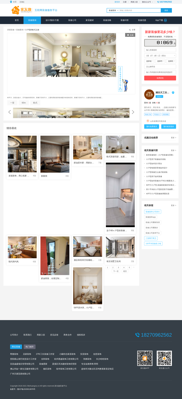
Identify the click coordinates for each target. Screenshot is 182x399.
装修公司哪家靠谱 (153, 222)
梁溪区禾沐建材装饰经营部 (64, 364)
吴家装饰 (27, 354)
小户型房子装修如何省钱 (156, 159)
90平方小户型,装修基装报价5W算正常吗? (161, 185)
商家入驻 (134, 2)
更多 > (173, 138)
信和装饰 (45, 359)
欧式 (35, 103)
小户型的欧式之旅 (32, 30)
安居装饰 (84, 354)
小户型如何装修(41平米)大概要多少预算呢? (161, 181)
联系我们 (28, 335)
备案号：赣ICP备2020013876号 (22, 389)
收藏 (130, 35)
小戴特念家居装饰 (67, 354)
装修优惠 (142, 20)
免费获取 (160, 78)
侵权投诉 (82, 335)
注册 (125, 2)
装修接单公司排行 (153, 212)
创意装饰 (97, 354)
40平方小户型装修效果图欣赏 (157, 194)
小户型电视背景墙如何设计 (156, 168)
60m (24, 103)
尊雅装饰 (14, 354)
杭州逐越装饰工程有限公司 (66, 359)
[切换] (22, 2)
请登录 (117, 2)
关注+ (159, 96)
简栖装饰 (87, 359)
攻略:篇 (156, 103)
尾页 (125, 271)
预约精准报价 (168, 126)
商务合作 (68, 335)
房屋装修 (10, 30)
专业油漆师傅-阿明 (89, 364)
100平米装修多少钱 (153, 244)
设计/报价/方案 (52, 20)
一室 (12, 103)
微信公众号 (147, 2)
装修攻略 (107, 20)
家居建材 (90, 20)
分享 (132, 30)
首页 (17, 20)
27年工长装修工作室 (45, 354)
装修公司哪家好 (152, 228)
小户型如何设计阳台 (154, 164)
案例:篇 (147, 103)
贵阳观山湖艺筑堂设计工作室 (23, 359)
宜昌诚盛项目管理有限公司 (22, 364)
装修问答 (125, 20)
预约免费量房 (151, 126)
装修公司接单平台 (153, 233)
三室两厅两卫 (151, 238)
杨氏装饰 (47, 369)
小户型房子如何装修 (154, 176)
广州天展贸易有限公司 (20, 374)
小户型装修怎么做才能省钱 (156, 172)
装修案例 (32, 20)
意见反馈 (55, 335)
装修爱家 (43, 364)
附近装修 (16, 347)
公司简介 (14, 335)
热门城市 (30, 347)
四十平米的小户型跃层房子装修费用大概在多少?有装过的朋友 (161, 189)
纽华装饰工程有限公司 (66, 369)
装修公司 (72, 20)
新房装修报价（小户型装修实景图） (160, 155)
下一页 (116, 271)
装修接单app (151, 217)
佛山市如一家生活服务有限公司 (24, 369)
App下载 (161, 20)
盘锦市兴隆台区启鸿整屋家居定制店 (97, 369)
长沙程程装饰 (102, 359)
